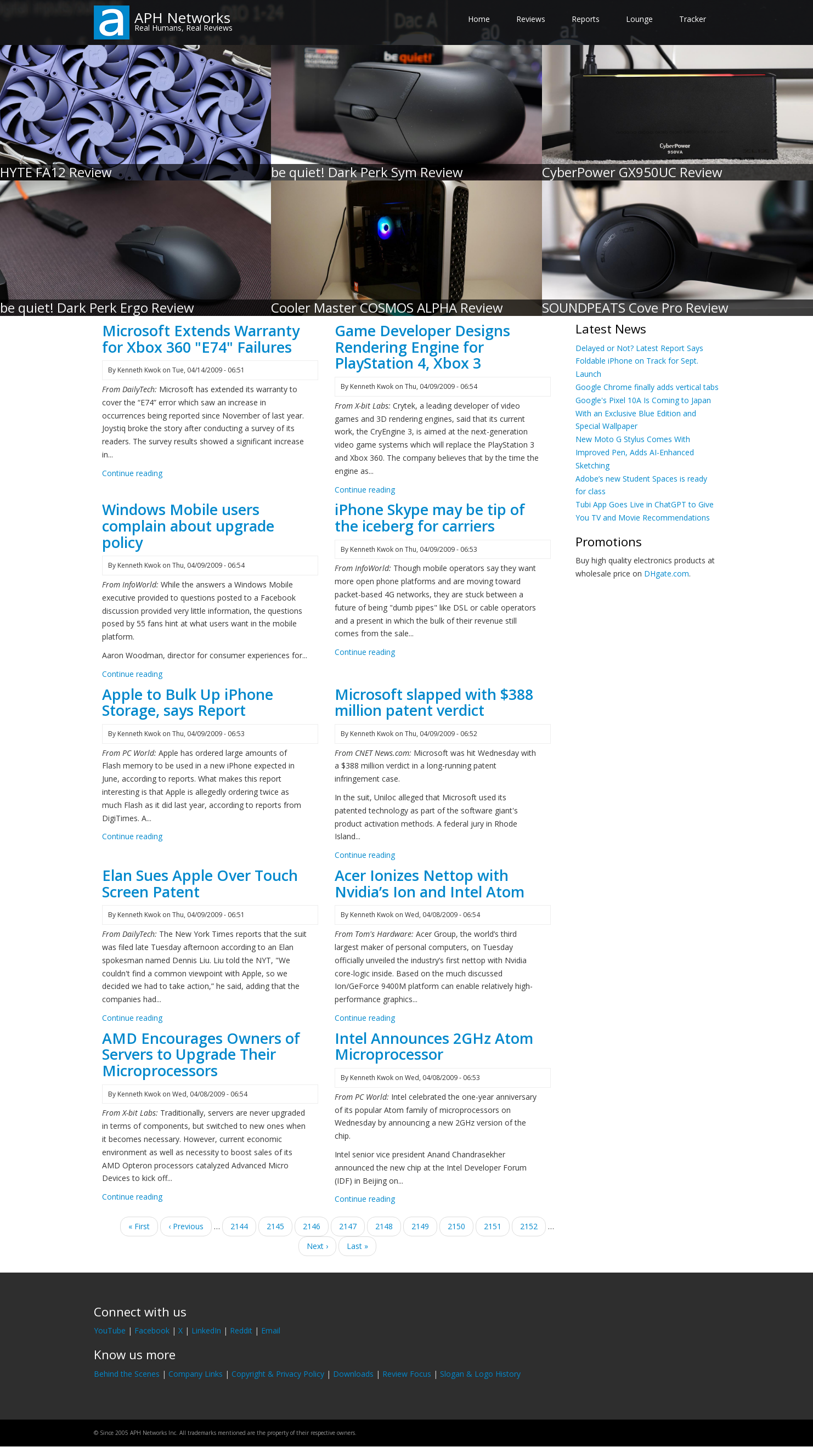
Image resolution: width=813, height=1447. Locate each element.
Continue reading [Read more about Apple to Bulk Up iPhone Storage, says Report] (132, 836)
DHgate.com (666, 573)
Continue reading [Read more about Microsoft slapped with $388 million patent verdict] (365, 855)
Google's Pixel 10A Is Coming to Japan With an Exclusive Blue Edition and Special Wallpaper (643, 413)
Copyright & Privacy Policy (278, 1374)
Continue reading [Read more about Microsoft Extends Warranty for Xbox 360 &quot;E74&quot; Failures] (132, 473)
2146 (312, 1225)
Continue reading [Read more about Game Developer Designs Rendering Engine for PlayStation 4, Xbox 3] (365, 489)
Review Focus (406, 1374)
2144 (239, 1225)
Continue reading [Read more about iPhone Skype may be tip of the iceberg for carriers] (365, 652)
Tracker (692, 19)
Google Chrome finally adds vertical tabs (647, 387)
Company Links (195, 1374)
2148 (388, 1228)
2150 (457, 1225)
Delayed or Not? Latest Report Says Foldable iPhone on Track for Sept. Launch (639, 361)
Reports (586, 19)
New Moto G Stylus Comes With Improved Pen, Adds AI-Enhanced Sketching (634, 452)
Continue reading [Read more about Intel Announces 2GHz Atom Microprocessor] (365, 1199)
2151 (493, 1225)
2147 (348, 1225)
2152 (529, 1225)
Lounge (639, 19)
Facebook (152, 1330)
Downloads (353, 1374)
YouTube (110, 1330)
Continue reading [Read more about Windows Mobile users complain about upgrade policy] (132, 674)
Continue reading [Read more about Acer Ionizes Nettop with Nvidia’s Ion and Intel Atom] (365, 1018)
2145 (276, 1225)
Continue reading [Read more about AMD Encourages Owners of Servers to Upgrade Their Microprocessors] (132, 1196)
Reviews (530, 19)
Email (270, 1330)
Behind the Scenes (127, 1374)
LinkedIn (206, 1330)
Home (479, 19)
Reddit (241, 1330)
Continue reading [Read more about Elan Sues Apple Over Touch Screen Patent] (132, 1018)
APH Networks (182, 17)
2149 (420, 1225)
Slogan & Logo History (480, 1374)
